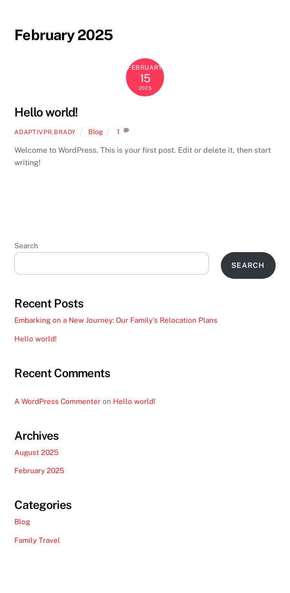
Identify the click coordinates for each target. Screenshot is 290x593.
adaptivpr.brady (45, 132)
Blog (95, 131)
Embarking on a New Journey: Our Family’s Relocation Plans (116, 320)
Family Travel (37, 540)
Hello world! (46, 112)
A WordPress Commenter (57, 401)
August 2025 (36, 452)
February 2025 (39, 470)
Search (26, 246)
